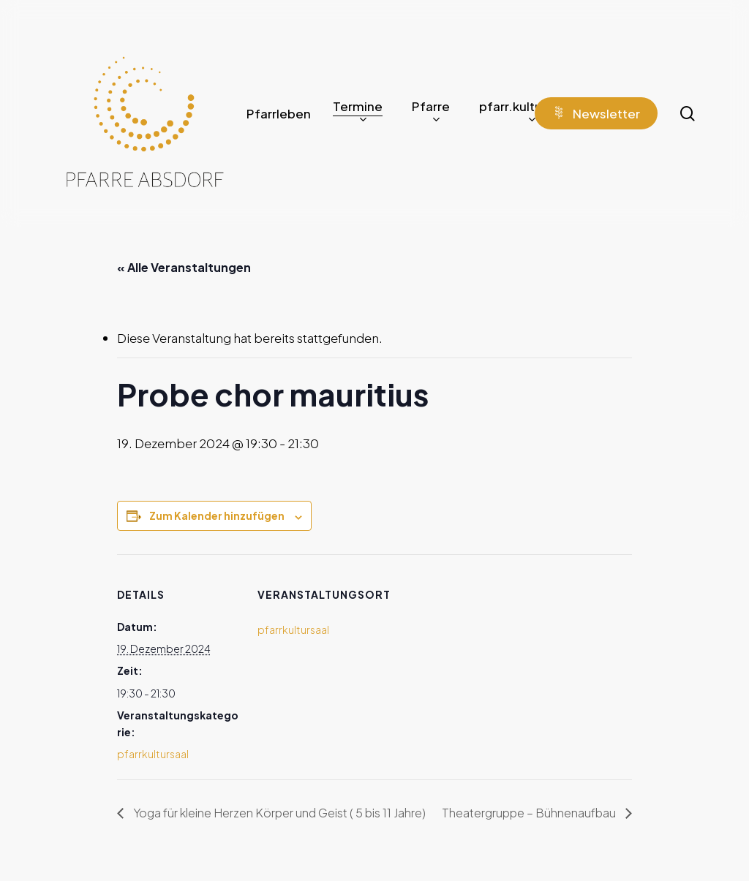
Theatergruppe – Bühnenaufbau (530, 812)
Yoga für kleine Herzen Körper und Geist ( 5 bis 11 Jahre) (278, 812)
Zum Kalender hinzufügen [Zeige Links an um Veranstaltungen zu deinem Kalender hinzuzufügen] (217, 515)
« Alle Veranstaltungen (184, 267)
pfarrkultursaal (153, 753)
